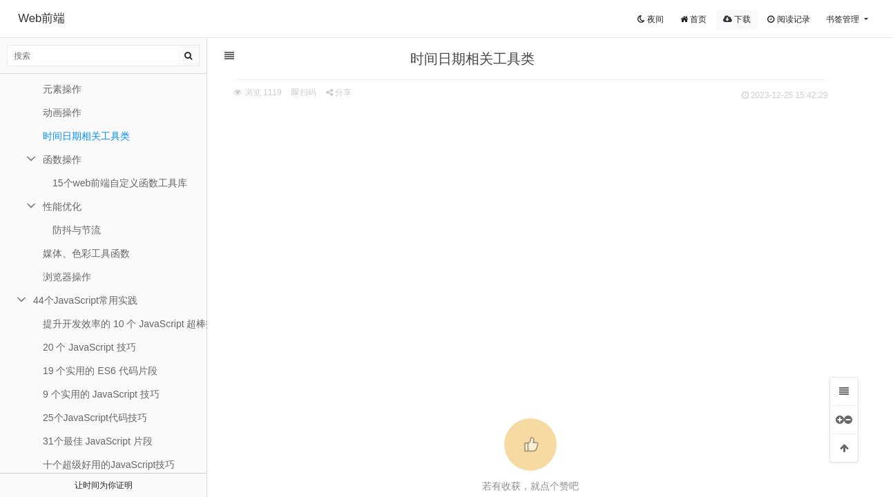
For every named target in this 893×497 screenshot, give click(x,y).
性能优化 (62, 206)
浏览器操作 (67, 276)
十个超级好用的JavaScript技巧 (109, 464)
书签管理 (843, 19)
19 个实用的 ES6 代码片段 (100, 370)
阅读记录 (788, 19)
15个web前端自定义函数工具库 (119, 182)
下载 (737, 19)
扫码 (316, 92)
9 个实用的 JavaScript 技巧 (101, 394)
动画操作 (62, 112)
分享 (351, 92)
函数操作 (62, 159)
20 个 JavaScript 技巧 (89, 347)
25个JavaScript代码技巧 (95, 417)
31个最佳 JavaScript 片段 (98, 441)
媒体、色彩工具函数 (86, 253)
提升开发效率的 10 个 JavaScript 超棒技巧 (125, 323)
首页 (693, 19)
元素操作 (62, 89)
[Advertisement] (544, 207)
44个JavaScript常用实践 (85, 300)
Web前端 (41, 18)
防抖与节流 (76, 229)
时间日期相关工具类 (86, 136)
